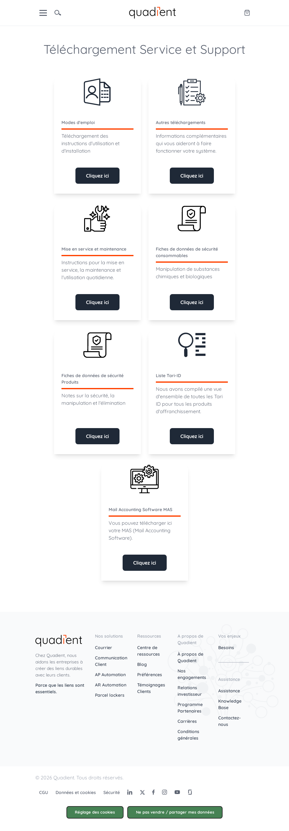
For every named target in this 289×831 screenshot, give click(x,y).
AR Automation (110, 685)
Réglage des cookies (95, 812)
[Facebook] (153, 792)
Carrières (187, 721)
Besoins (226, 647)
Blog (142, 664)
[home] (152, 12)
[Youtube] (177, 792)
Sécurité (111, 792)
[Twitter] (142, 792)
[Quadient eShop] (247, 13)
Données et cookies (76, 792)
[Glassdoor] (190, 792)
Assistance (229, 691)
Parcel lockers (109, 695)
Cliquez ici (97, 176)
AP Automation (110, 674)
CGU (43, 792)
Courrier (103, 647)
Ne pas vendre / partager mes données (175, 812)
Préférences (149, 674)
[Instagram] (164, 792)
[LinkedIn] (130, 792)
